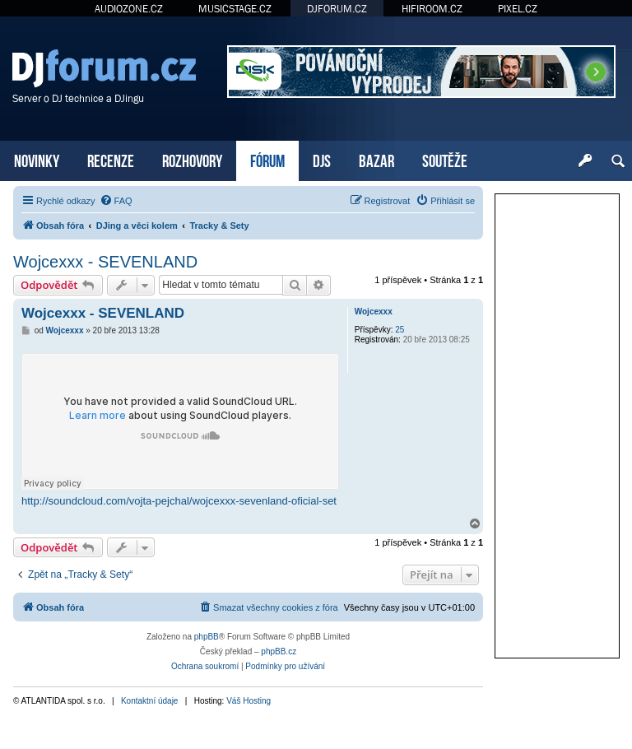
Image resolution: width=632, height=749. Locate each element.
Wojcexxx (374, 311)
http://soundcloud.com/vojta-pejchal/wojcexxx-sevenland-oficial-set (179, 501)
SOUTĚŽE (444, 159)
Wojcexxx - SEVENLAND (105, 262)
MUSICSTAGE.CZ (235, 8)
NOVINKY (36, 159)
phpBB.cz (278, 651)
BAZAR (376, 159)
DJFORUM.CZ (337, 8)
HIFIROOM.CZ (432, 8)
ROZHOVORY (192, 159)
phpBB (206, 636)
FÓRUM (267, 159)
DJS (322, 159)
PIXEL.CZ (517, 8)
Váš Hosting (248, 700)
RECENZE (110, 159)
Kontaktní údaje (150, 700)
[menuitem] (116, 201)
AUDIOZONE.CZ (129, 8)
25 (399, 329)
